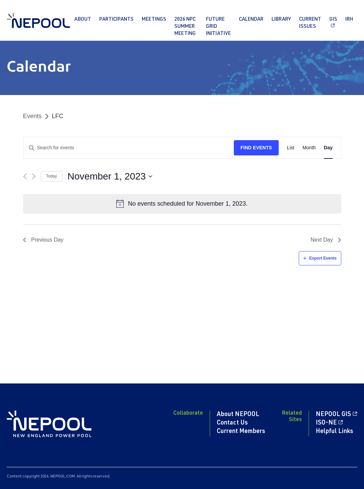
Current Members (241, 432)
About (82, 19)
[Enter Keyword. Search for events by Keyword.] (128, 147)
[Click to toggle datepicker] (110, 176)
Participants (116, 19)
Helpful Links (334, 432)
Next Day (322, 240)
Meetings (154, 19)
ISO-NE (326, 423)
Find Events (256, 147)
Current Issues (310, 23)
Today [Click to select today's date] (51, 176)
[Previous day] (25, 176)
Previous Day (47, 240)
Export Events (323, 258)
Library (281, 19)
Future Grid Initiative (218, 26)
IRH (349, 19)
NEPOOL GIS (333, 415)
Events (32, 116)
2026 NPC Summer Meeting (185, 26)
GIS (333, 19)
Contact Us (232, 423)
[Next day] (34, 176)
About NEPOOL (238, 415)
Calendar (251, 19)
